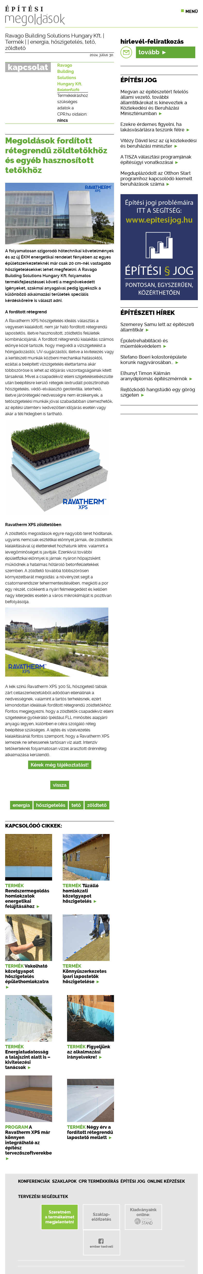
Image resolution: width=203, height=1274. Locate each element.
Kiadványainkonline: (143, 1216)
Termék (14, 42)
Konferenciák (34, 1181)
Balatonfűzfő (68, 90)
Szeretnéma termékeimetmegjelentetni (59, 1217)
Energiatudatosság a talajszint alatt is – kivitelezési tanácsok (27, 1059)
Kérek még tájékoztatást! (60, 765)
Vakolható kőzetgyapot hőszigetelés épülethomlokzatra (27, 974)
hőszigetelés (66, 42)
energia (39, 42)
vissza (60, 785)
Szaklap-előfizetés (101, 1217)
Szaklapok (64, 1181)
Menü (191, 11)
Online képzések (166, 1181)
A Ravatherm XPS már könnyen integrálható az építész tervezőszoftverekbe (28, 1140)
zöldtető (15, 48)
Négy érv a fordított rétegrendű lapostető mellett (90, 1132)
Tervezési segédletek (43, 1196)
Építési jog (132, 1181)
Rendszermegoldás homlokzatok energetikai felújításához (27, 898)
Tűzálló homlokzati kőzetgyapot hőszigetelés (81, 893)
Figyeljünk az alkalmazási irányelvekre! (88, 1052)
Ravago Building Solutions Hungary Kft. (53, 36)
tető (90, 42)
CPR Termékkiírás (99, 1181)
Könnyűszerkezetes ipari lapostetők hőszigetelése (85, 976)
